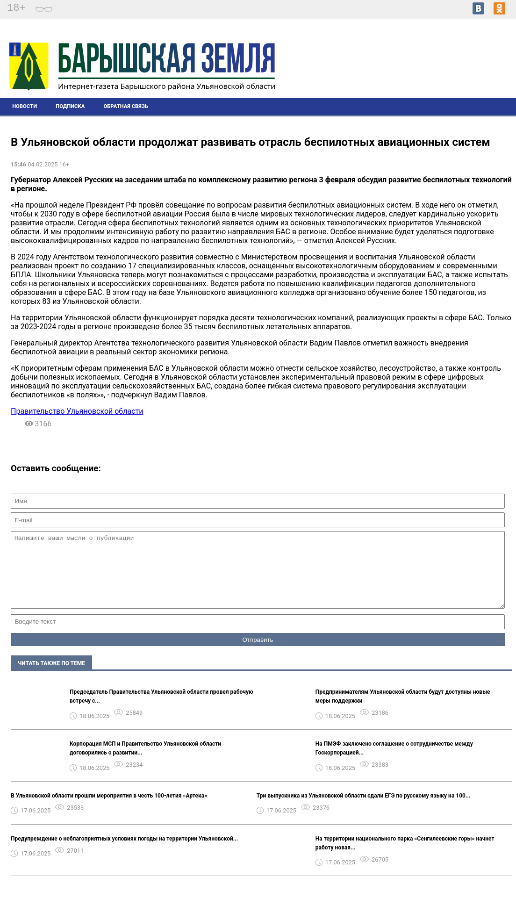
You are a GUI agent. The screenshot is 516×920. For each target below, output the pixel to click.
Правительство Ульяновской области (77, 411)
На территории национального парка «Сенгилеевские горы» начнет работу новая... (404, 857)
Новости (24, 106)
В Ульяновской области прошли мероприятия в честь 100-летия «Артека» (109, 809)
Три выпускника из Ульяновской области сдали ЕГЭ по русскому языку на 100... (364, 809)
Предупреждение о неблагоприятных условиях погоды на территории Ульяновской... (124, 852)
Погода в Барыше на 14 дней (469, 66)
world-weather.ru (468, 74)
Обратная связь (126, 106)
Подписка (70, 106)
